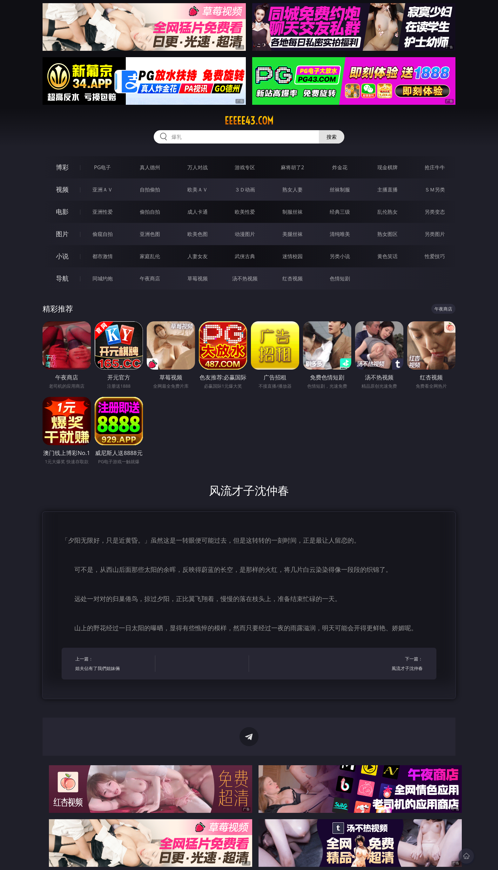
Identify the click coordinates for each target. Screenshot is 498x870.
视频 (62, 189)
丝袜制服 (340, 189)
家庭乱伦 (150, 256)
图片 (62, 234)
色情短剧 (340, 278)
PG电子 (102, 167)
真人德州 (150, 167)
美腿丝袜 (292, 234)
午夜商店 (150, 278)
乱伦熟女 (387, 211)
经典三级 (340, 211)
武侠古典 (245, 256)
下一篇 (385, 664)
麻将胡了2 (292, 167)
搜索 (331, 136)
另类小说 (340, 256)
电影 (62, 211)
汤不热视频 (245, 278)
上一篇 (113, 664)
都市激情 (102, 256)
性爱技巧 (435, 256)
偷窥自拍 (102, 234)
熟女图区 (387, 234)
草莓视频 (197, 278)
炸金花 (339, 167)
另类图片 (435, 234)
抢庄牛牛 (435, 167)
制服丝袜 (292, 211)
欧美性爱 (245, 211)
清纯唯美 (340, 234)
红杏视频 (292, 278)
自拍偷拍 (150, 189)
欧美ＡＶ (197, 189)
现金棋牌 (387, 167)
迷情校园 (292, 256)
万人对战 (197, 167)
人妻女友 (197, 256)
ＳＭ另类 (435, 189)
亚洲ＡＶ (102, 189)
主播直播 (387, 189)
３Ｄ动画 (245, 189)
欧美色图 (197, 234)
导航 (62, 278)
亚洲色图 (150, 234)
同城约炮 (102, 278)
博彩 (62, 167)
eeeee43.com (249, 120)
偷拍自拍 (150, 211)
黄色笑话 (387, 256)
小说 (62, 256)
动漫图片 (245, 234)
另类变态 (435, 211)
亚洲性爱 (102, 211)
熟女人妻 (292, 189)
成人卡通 (197, 211)
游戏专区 (245, 167)
